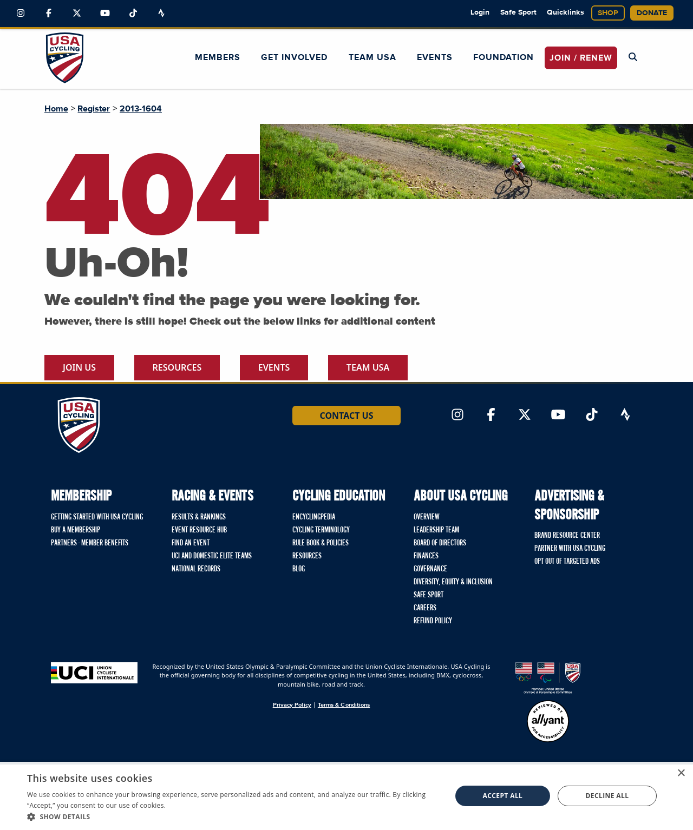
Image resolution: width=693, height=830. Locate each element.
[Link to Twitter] (76, 13)
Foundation (503, 57)
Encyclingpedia (313, 517)
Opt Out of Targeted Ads (567, 561)
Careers (425, 608)
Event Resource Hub (199, 530)
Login (479, 12)
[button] (233, 816)
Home (56, 108)
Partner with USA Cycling (569, 548)
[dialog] (346, 796)
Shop (608, 13)
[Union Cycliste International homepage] (94, 672)
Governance (430, 569)
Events (435, 57)
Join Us (79, 367)
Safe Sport (518, 12)
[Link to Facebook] (48, 13)
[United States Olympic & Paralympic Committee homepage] (548, 678)
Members (217, 57)
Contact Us (346, 415)
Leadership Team (436, 530)
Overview (427, 517)
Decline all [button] (607, 795)
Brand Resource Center (567, 535)
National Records (196, 569)
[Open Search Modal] (633, 57)
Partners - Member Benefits (89, 543)
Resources (177, 367)
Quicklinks (565, 12)
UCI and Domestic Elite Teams (212, 556)
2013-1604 (141, 108)
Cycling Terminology (321, 530)
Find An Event (191, 543)
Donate (652, 13)
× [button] (681, 773)
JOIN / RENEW (581, 58)
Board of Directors (440, 543)
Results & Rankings (199, 517)
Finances (426, 556)
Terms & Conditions (344, 705)
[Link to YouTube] (105, 13)
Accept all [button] (503, 795)
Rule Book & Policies (320, 543)
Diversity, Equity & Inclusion (453, 582)
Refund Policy (433, 621)
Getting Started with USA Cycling (97, 517)
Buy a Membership (75, 530)
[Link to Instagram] (20, 13)
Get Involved (294, 57)
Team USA (372, 57)
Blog (298, 569)
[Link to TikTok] (133, 13)
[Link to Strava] (161, 13)
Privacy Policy (292, 705)
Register (93, 108)
